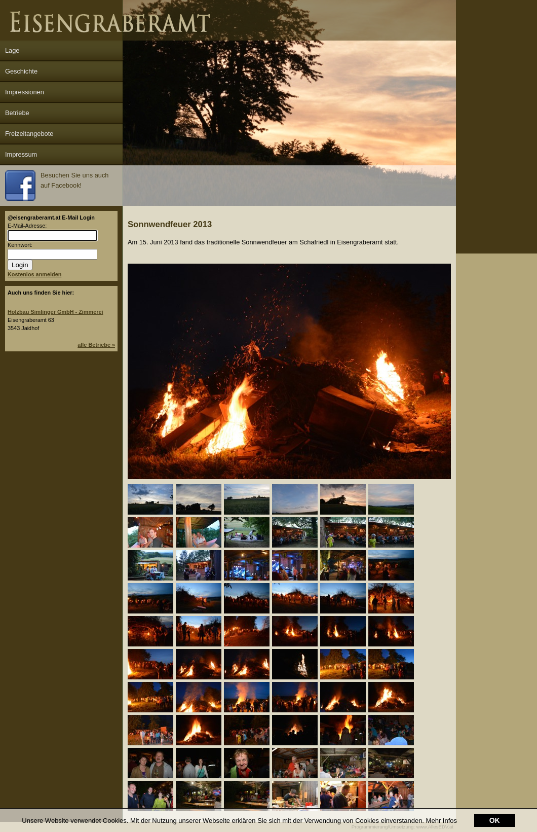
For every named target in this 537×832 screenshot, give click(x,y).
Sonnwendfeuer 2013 (170, 224)
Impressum (21, 154)
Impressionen (24, 92)
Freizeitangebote (29, 133)
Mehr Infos (441, 820)
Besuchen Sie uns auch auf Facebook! (56, 185)
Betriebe (17, 113)
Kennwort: (20, 245)
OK (494, 820)
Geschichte (21, 71)
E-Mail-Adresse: (27, 226)
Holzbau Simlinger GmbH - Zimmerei (55, 312)
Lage (12, 50)
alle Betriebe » (96, 345)
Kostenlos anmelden (34, 274)
